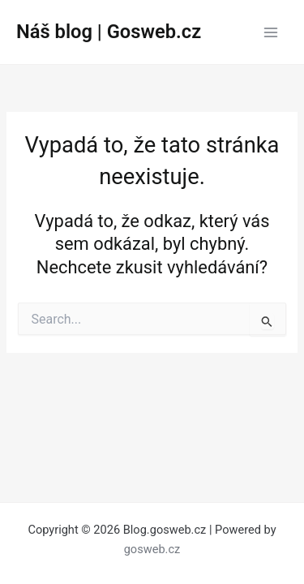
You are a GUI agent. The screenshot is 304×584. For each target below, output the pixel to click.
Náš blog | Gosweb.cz (108, 31)
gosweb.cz (152, 549)
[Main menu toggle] (271, 32)
